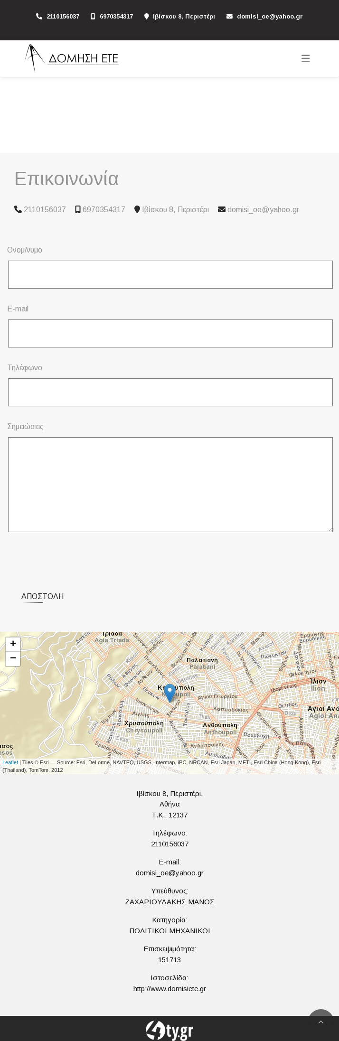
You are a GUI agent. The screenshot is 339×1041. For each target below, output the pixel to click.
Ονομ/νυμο (24, 250)
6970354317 (116, 16)
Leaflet (10, 762)
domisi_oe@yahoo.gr (270, 16)
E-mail (17, 309)
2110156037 (63, 16)
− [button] (13, 659)
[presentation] (81, 558)
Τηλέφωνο (24, 368)
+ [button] (13, 645)
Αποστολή (42, 596)
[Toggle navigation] (306, 59)
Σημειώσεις (25, 426)
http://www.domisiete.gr (169, 989)
